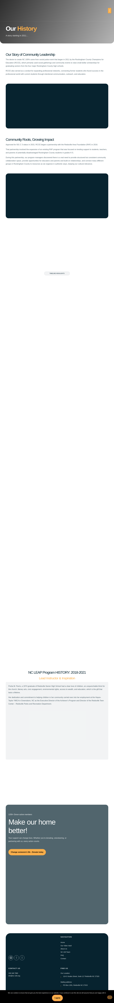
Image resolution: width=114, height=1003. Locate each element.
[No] (109, 997)
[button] (109, 10)
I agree (57, 998)
